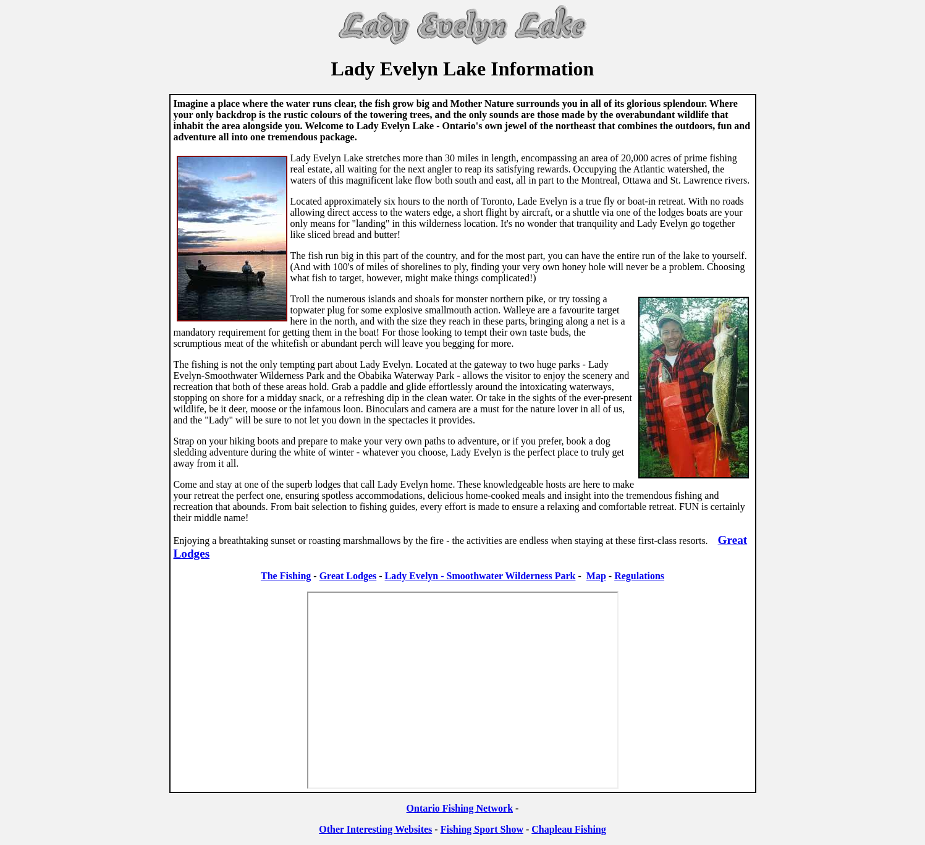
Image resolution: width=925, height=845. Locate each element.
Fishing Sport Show (482, 829)
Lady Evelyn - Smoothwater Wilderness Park (480, 576)
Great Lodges (348, 576)
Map (596, 576)
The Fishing (286, 576)
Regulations (639, 576)
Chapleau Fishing (568, 829)
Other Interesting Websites (375, 829)
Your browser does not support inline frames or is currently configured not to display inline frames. (463, 690)
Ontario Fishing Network (460, 808)
